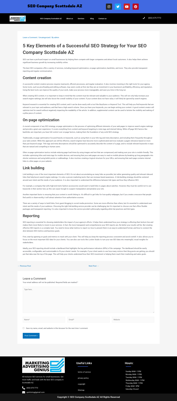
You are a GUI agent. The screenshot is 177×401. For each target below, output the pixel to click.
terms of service (84, 372)
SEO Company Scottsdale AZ (51, 19)
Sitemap (81, 390)
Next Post (94, 266)
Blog (92, 19)
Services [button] (82, 18)
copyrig (81, 384)
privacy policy (83, 378)
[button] (85, 18)
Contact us (102, 19)
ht (84, 384)
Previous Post (24, 266)
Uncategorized (44, 37)
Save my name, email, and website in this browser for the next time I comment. (57, 328)
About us (69, 19)
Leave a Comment (30, 37)
